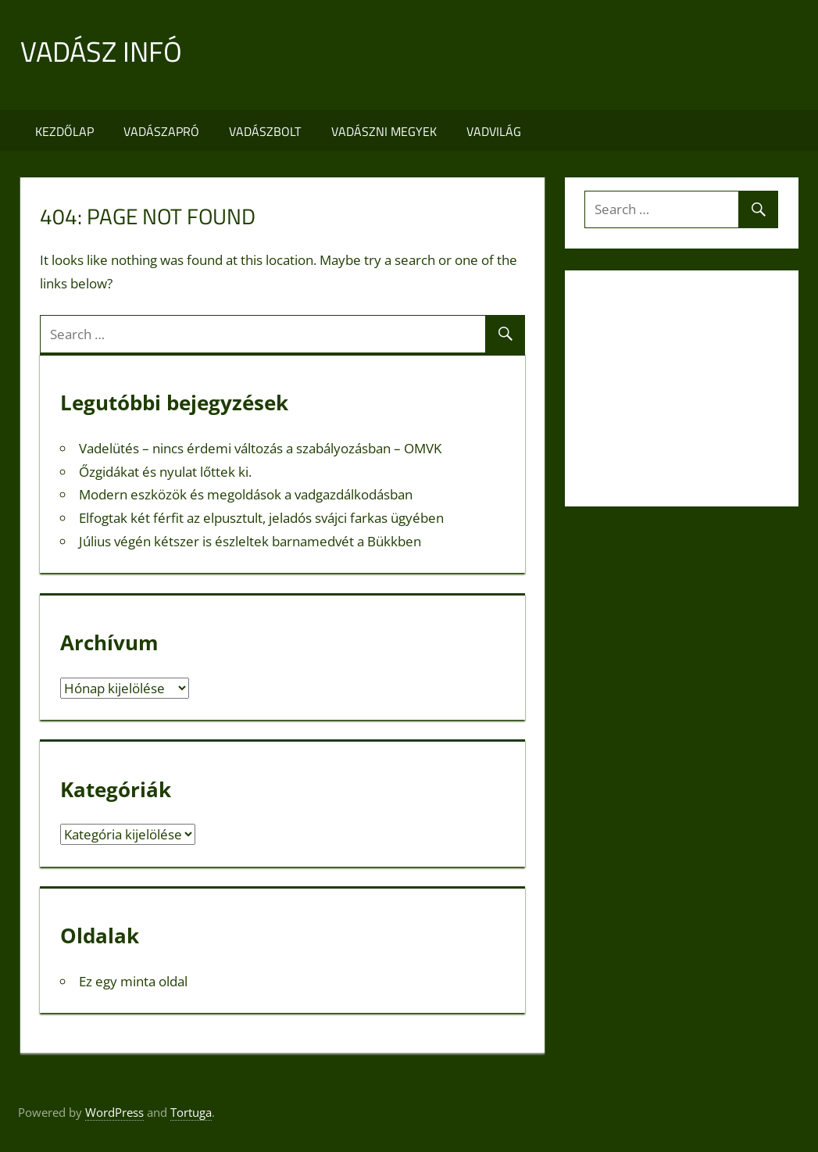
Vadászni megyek (384, 131)
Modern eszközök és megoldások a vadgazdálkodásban (246, 494)
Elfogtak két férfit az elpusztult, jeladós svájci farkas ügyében (261, 518)
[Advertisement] (514, 55)
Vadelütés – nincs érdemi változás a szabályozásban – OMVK (260, 448)
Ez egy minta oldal (133, 981)
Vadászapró (161, 131)
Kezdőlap (64, 131)
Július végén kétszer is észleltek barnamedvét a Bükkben (250, 541)
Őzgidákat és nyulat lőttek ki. (165, 472)
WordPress (114, 1112)
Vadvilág (493, 131)
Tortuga (191, 1112)
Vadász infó (101, 51)
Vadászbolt (265, 131)
